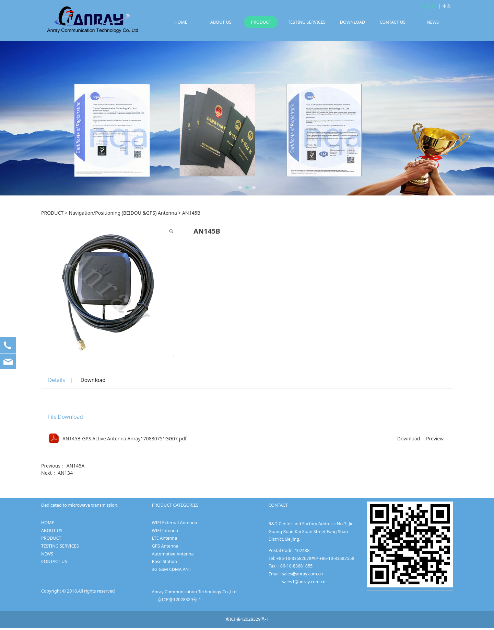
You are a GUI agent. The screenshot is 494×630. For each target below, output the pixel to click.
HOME (180, 22)
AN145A (76, 465)
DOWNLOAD (352, 22)
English (429, 6)
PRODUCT (261, 22)
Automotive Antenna (172, 554)
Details (56, 380)
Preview (435, 438)
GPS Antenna (165, 546)
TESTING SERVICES (307, 22)
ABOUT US (221, 22)
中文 (447, 6)
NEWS (433, 22)
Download (92, 380)
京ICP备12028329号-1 (179, 600)
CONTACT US (392, 22)
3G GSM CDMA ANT (171, 569)
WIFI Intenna (165, 530)
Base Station (164, 561)
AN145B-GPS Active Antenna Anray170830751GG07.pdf (124, 438)
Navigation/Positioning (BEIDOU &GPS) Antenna (123, 213)
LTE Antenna (164, 538)
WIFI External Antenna (174, 523)
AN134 (65, 473)
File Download (65, 416)
